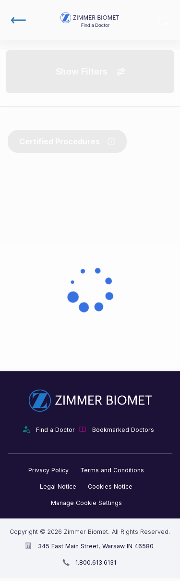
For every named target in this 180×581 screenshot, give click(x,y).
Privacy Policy (48, 470)
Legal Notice (58, 486)
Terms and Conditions (112, 470)
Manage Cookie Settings (86, 502)
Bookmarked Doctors (163, 20)
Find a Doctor (55, 429)
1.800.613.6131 (95, 562)
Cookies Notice (110, 486)
